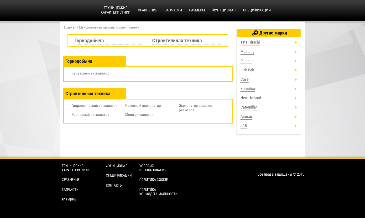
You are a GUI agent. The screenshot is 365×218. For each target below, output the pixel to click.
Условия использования (152, 168)
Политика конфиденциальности (158, 192)
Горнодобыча (89, 41)
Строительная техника (177, 41)
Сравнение (147, 10)
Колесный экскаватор (143, 105)
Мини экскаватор (139, 114)
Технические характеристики (75, 168)
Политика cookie (153, 180)
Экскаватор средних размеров (195, 107)
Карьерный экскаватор (90, 73)
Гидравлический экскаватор (94, 105)
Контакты (114, 185)
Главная (70, 27)
